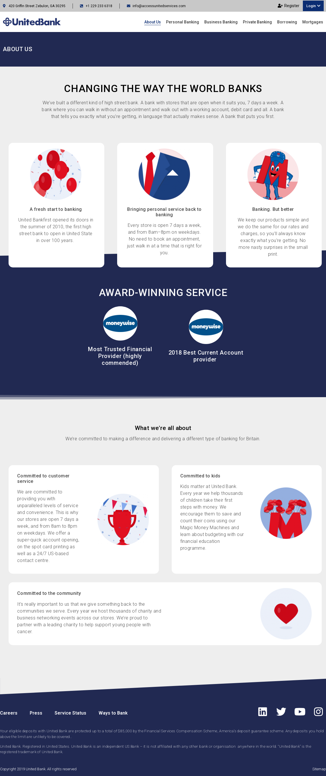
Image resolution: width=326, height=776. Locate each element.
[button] (313, 6)
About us (152, 22)
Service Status (70, 713)
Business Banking (221, 22)
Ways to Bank (113, 713)
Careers (8, 713)
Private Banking (257, 22)
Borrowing (287, 22)
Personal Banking (182, 22)
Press (36, 713)
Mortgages (312, 22)
